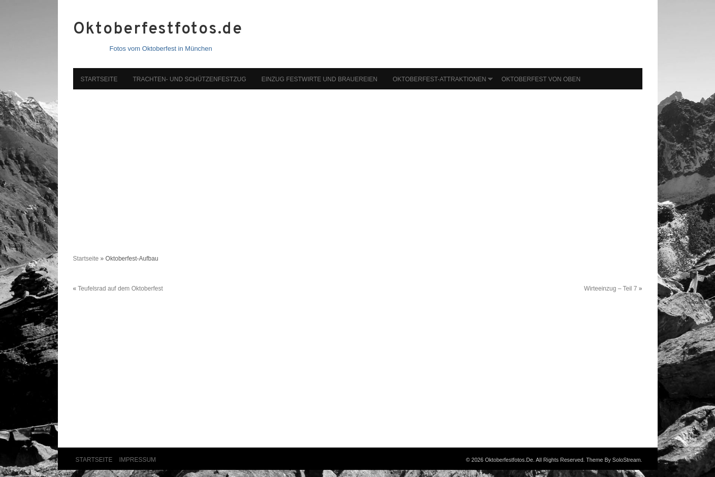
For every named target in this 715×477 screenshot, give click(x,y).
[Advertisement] (357, 167)
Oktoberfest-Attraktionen (439, 79)
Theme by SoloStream (613, 460)
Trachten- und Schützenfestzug (189, 79)
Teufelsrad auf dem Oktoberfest (120, 288)
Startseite (99, 79)
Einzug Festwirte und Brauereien (319, 79)
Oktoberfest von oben (540, 79)
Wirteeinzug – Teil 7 (610, 288)
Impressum (137, 459)
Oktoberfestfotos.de (158, 29)
